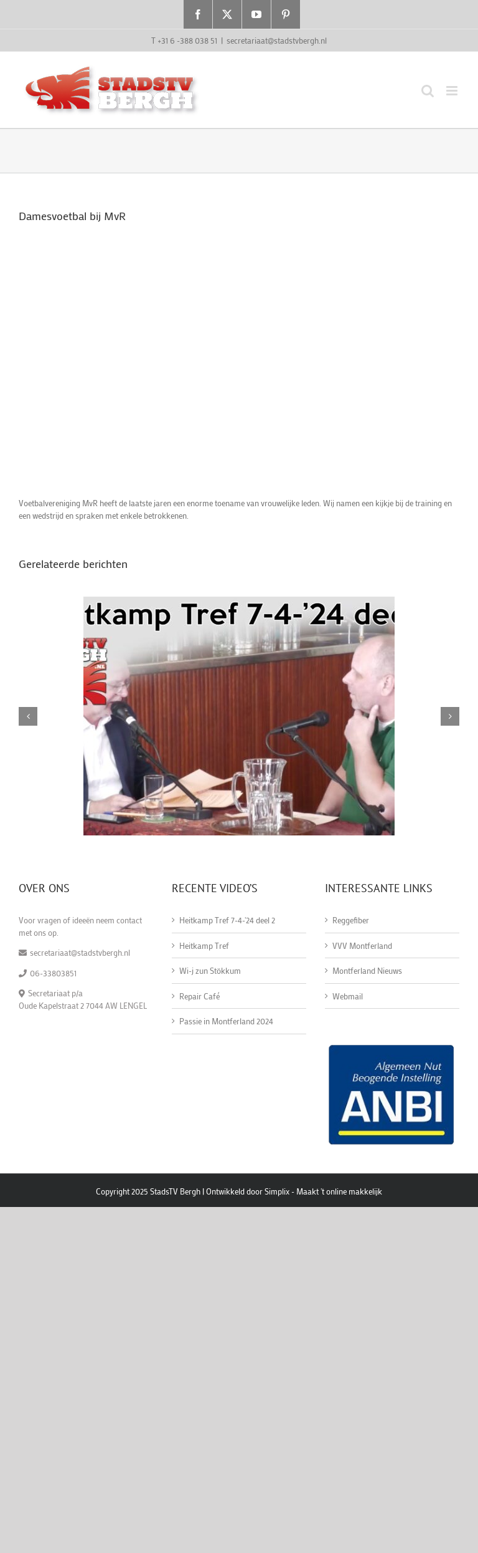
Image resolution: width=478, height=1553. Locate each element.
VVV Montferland (362, 945)
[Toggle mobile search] (427, 90)
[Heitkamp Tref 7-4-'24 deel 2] (239, 602)
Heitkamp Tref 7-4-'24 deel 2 (227, 920)
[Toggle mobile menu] (452, 90)
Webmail (347, 996)
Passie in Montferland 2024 (226, 1021)
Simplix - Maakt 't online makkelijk (323, 1191)
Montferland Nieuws (367, 970)
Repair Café (199, 996)
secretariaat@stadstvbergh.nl (277, 40)
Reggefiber (350, 920)
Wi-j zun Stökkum (210, 970)
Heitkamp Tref (204, 945)
